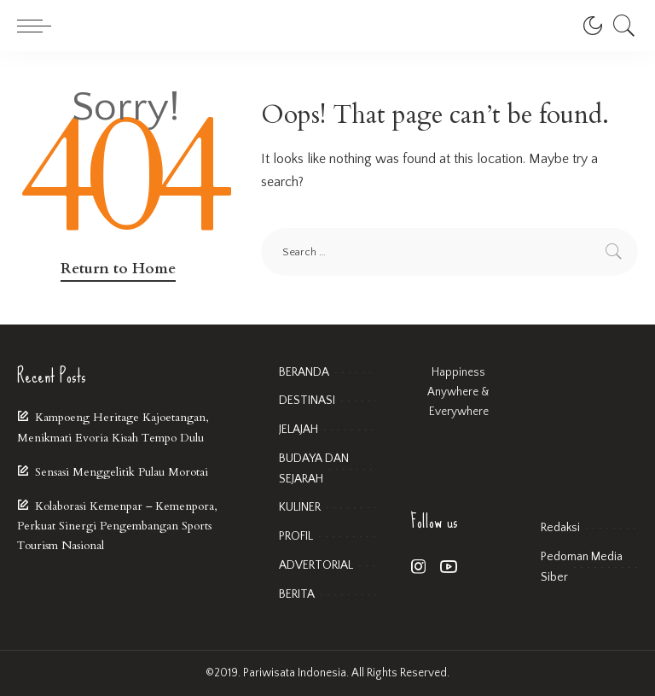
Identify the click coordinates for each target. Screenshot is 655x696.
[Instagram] (418, 567)
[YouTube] (448, 567)
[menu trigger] (38, 25)
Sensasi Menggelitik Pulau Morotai (121, 472)
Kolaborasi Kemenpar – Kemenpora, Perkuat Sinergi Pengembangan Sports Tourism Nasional (117, 526)
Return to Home (118, 268)
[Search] (620, 25)
